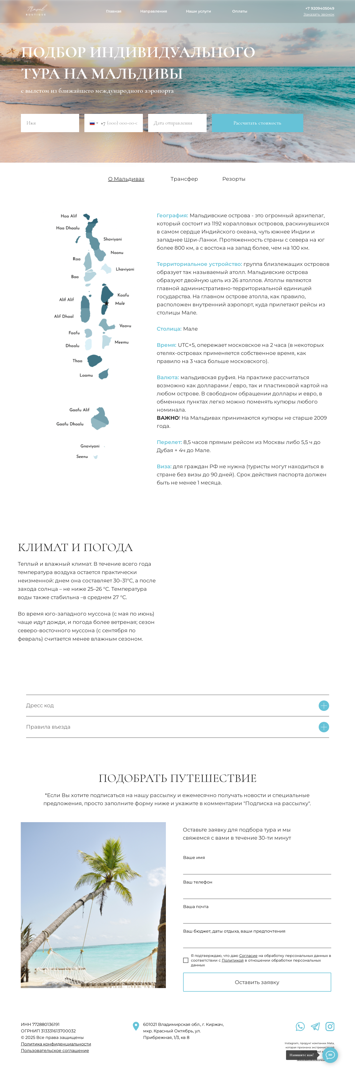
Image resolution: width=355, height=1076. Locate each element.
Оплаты (239, 11)
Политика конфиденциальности (56, 1044)
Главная (113, 11)
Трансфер (184, 179)
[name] (50, 123)
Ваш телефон (197, 882)
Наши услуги (198, 11)
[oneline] (177, 123)
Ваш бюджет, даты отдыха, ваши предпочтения (234, 931)
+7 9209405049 (319, 8)
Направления (153, 11)
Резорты (234, 179)
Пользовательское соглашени (53, 1050)
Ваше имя (194, 857)
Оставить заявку (257, 982)
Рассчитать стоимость (257, 123)
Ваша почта (195, 906)
